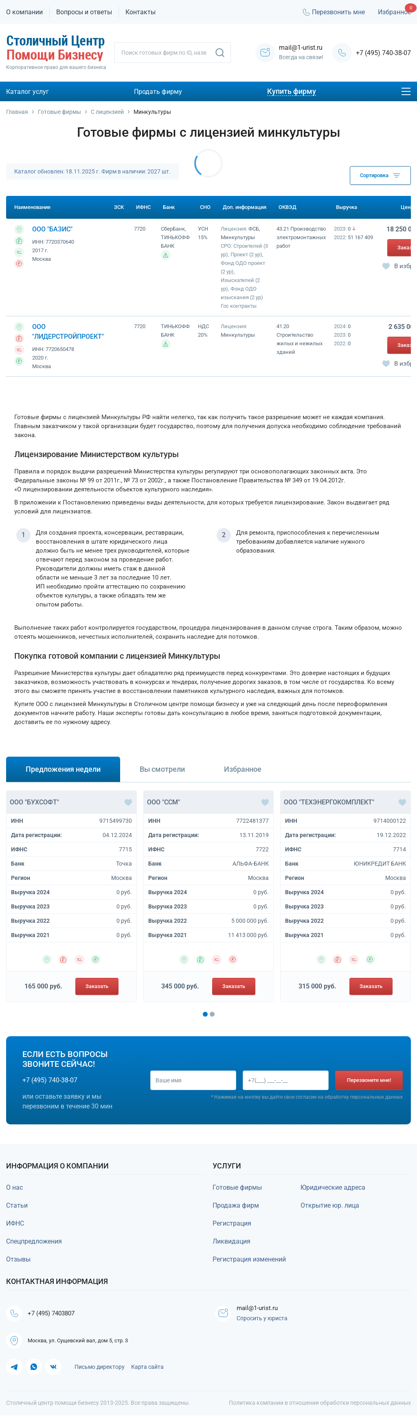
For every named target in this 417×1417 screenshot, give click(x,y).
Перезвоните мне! (369, 1080)
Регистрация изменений (249, 1259)
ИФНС (15, 1223)
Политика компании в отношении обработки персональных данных (320, 1404)
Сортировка (380, 175)
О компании (24, 12)
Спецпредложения (34, 1241)
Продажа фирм (236, 1205)
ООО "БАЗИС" (52, 229)
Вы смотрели (162, 769)
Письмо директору (100, 1368)
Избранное (394, 12)
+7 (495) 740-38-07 (383, 53)
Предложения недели (63, 769)
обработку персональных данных (364, 1097)
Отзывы (18, 1259)
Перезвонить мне (333, 12)
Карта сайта (147, 1368)
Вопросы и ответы (84, 12)
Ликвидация (231, 1241)
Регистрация (232, 1223)
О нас (14, 1187)
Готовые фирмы (237, 1187)
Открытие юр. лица (330, 1205)
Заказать (97, 986)
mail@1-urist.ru (259, 1308)
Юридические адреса (333, 1187)
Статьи (17, 1205)
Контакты (140, 12)
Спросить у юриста (263, 1319)
